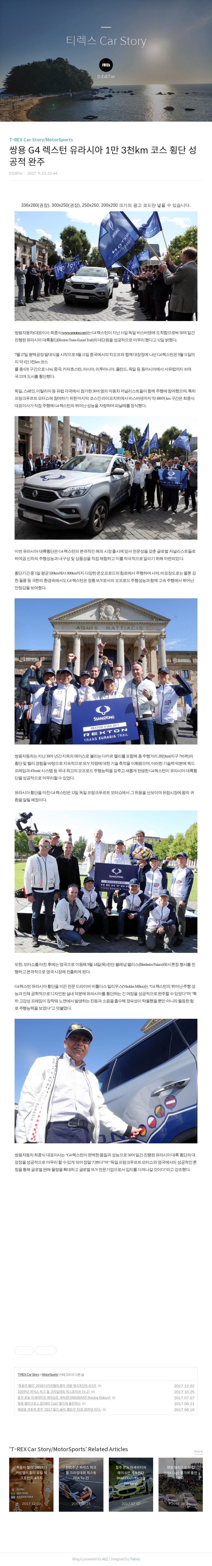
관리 (133, 110)
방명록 (96, 110)
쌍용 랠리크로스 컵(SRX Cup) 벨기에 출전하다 (49, 1403)
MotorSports (50, 1375)
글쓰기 (78, 110)
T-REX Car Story (28, 1375)
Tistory (135, 1559)
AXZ (105, 1559)
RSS (115, 110)
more (198, 1451)
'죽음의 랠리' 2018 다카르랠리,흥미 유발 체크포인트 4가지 (57, 1386)
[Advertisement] (60, 1213)
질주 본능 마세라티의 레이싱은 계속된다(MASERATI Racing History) (64, 1397)
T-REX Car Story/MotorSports (41, 140)
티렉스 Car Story (106, 41)
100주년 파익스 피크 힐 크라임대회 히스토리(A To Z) (54, 1392)
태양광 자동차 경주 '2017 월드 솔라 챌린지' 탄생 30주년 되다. (59, 1409)
